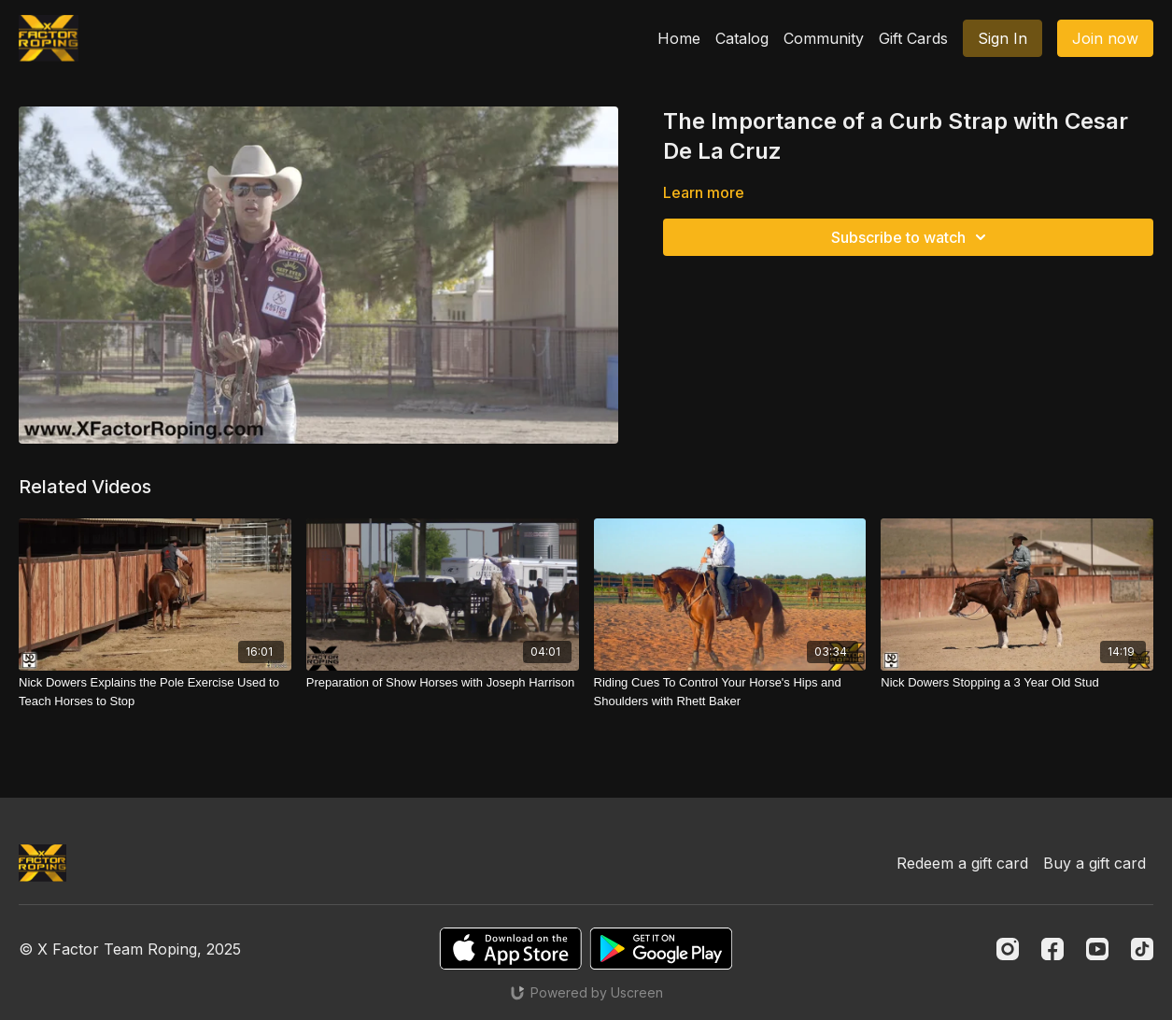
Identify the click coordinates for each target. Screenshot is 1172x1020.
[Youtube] (1097, 949)
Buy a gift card (1094, 863)
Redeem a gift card (962, 863)
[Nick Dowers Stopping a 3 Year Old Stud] (1017, 682)
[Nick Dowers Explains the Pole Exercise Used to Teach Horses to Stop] (155, 691)
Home (678, 38)
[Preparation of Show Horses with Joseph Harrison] (442, 682)
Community (824, 38)
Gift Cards (913, 38)
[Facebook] (1052, 949)
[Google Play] (661, 949)
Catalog (742, 38)
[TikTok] (1142, 949)
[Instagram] (1007, 949)
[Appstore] (510, 949)
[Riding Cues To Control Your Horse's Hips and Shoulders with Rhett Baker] (730, 691)
